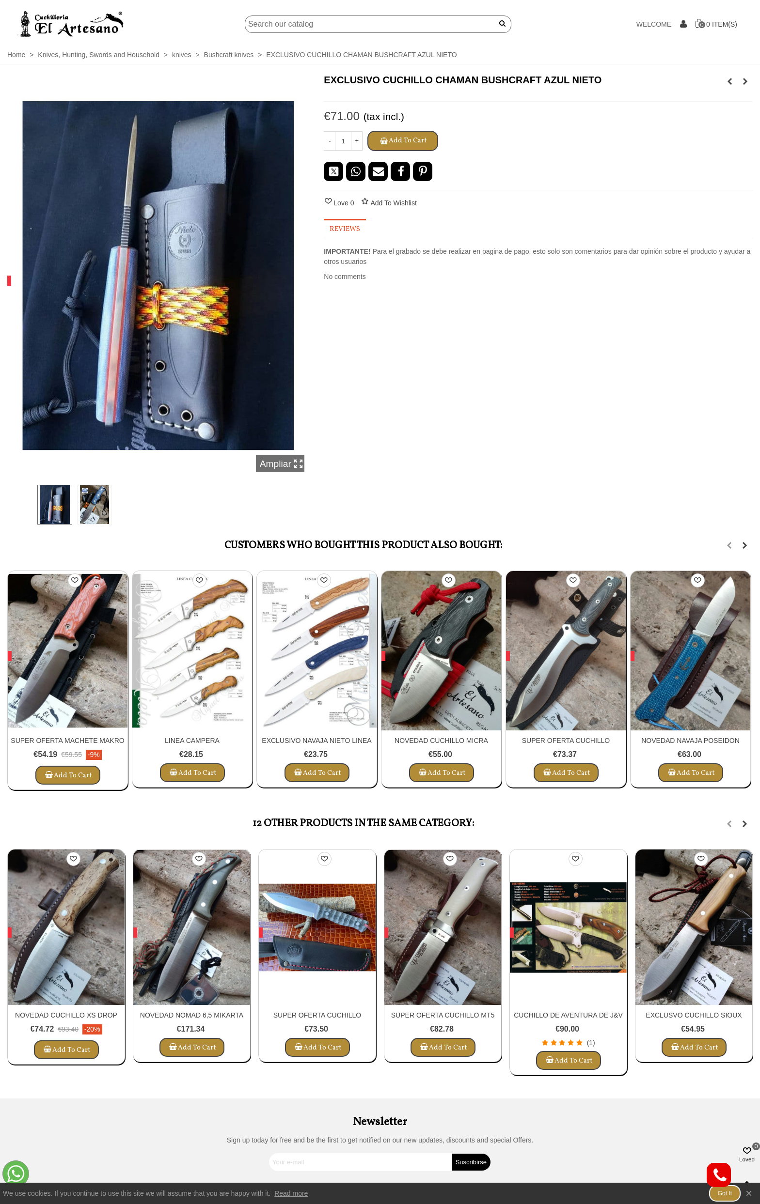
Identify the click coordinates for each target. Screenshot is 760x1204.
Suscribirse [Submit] (471, 1162)
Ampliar (281, 464)
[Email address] (360, 1162)
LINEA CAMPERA (192, 740)
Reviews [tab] (345, 229)
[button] (729, 545)
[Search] (365, 24)
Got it (725, 1193)
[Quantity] (343, 141)
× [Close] (748, 1193)
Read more (291, 1193)
